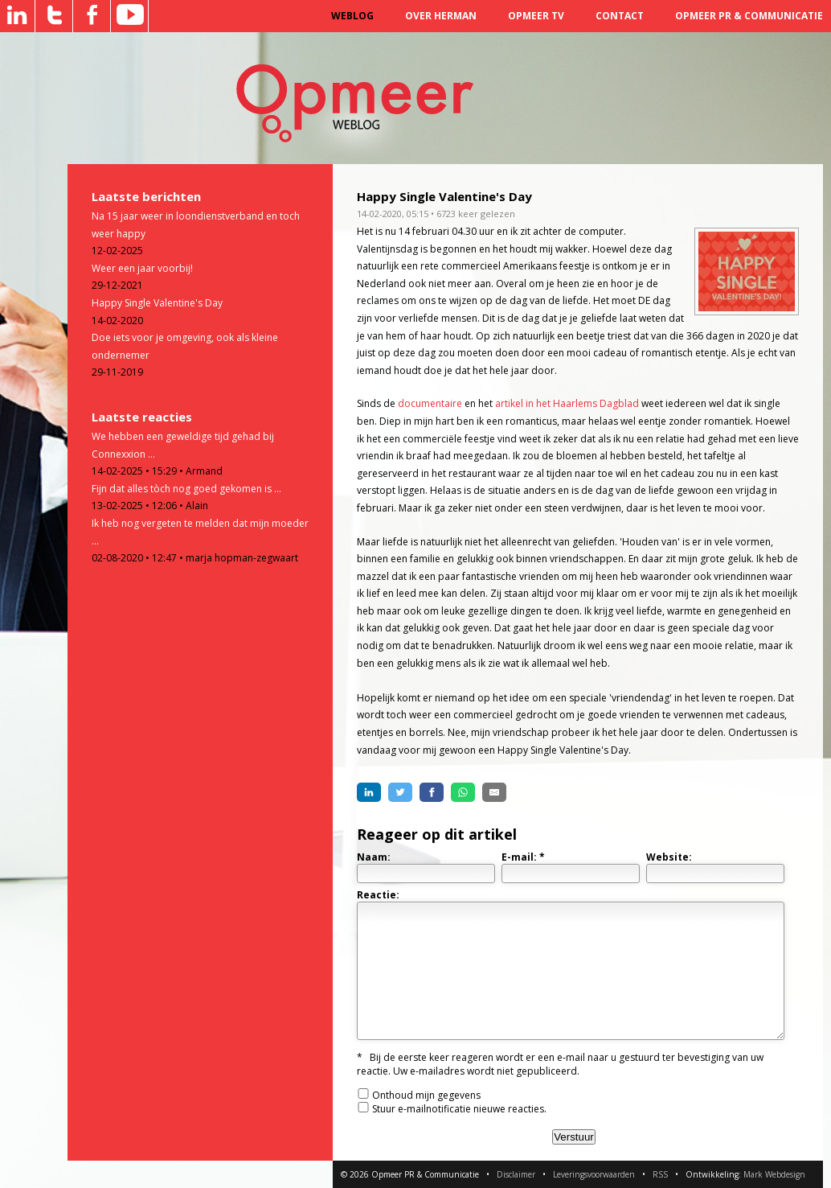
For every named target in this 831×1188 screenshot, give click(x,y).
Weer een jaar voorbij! (142, 268)
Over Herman (441, 16)
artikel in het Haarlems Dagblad (567, 403)
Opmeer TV (536, 16)
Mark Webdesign (774, 1174)
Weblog (352, 16)
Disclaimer (516, 1174)
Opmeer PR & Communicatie (749, 16)
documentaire (430, 403)
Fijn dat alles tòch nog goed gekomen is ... (186, 488)
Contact (620, 16)
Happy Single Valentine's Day (157, 303)
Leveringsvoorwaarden (594, 1174)
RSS (660, 1174)
